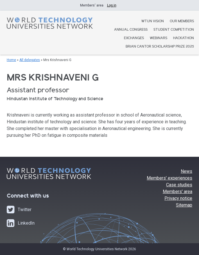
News (186, 171)
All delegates (29, 60)
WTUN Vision (152, 21)
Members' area (177, 191)
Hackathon (183, 38)
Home (11, 60)
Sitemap (184, 205)
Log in (111, 5)
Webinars (158, 38)
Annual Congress (131, 30)
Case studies (179, 184)
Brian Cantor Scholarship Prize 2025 (160, 47)
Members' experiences (169, 178)
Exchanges (134, 38)
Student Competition (173, 30)
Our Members (182, 21)
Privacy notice (178, 198)
